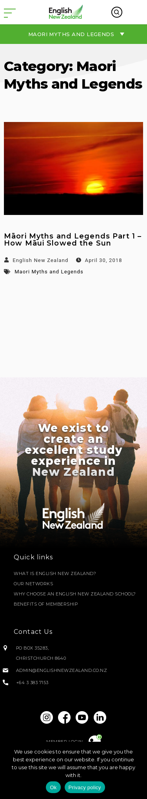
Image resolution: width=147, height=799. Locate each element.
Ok (53, 787)
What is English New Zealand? (55, 573)
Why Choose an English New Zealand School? (75, 594)
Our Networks (33, 583)
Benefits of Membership (46, 604)
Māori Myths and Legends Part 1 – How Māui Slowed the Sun (73, 240)
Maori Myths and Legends (49, 272)
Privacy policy (85, 787)
